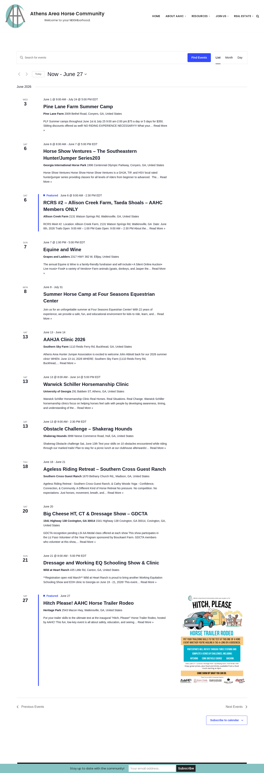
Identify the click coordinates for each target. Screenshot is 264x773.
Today (38, 74)
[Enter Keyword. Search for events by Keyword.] (102, 57)
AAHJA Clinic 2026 (64, 339)
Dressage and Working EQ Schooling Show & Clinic (101, 562)
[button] (185, 16)
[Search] (257, 16)
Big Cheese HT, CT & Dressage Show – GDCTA (95, 513)
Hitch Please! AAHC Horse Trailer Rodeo (88, 603)
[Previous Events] (19, 74)
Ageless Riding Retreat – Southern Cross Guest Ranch (104, 469)
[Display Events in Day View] (240, 57)
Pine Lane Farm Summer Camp (78, 106)
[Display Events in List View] (218, 57)
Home (156, 16)
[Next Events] (26, 74)
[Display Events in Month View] (229, 57)
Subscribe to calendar (224, 720)
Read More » (157, 228)
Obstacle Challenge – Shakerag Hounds (87, 428)
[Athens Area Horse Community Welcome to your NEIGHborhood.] (54, 16)
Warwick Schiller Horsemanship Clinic (86, 384)
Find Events (199, 57)
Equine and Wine (62, 249)
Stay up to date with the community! (97, 768)
